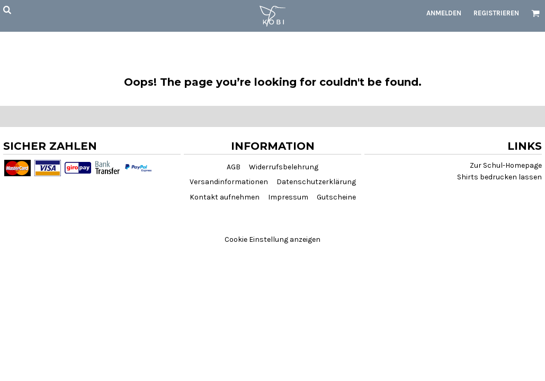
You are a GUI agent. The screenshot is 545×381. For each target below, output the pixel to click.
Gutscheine (336, 197)
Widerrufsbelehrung (283, 166)
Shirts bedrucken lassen (499, 177)
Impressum (288, 197)
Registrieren (496, 13)
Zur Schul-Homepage (506, 165)
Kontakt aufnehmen (225, 197)
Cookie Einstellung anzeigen (272, 239)
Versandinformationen (229, 181)
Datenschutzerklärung (316, 181)
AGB (233, 166)
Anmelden (443, 13)
